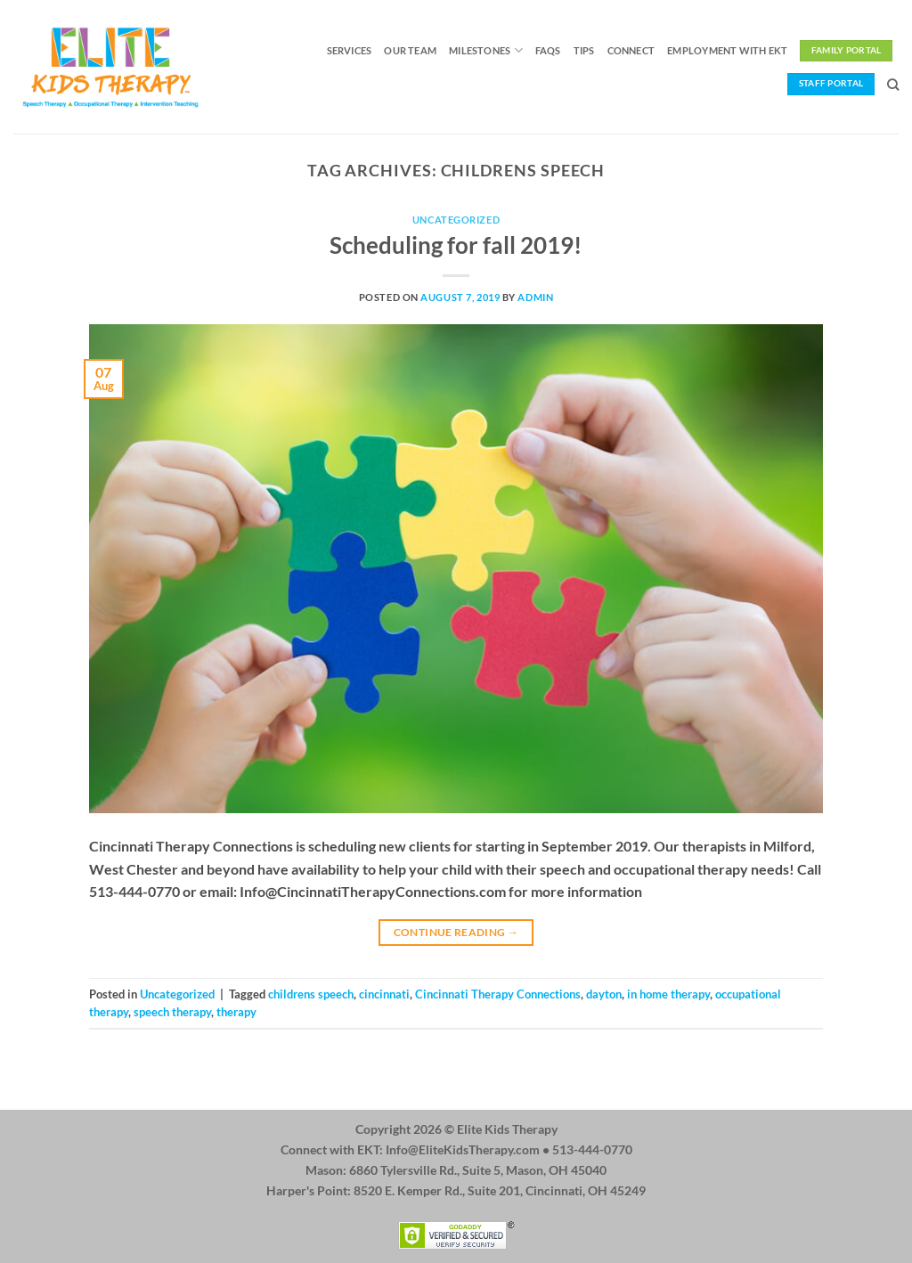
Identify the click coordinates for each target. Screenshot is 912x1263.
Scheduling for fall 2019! (456, 245)
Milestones (486, 50)
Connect (631, 50)
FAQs (548, 50)
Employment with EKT (727, 50)
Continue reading (456, 932)
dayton (604, 994)
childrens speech (311, 994)
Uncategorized (456, 219)
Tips (584, 50)
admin (535, 297)
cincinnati (384, 994)
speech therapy (172, 1012)
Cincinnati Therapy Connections (498, 994)
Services (349, 50)
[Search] (893, 85)
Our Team (410, 50)
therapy (236, 1012)
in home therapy (668, 994)
